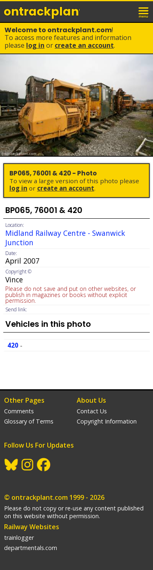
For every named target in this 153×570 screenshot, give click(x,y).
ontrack (42, 12)
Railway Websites (31, 526)
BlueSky (11, 464)
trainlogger (19, 537)
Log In (35, 45)
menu (144, 11)
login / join (126, 11)
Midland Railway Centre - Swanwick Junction (65, 237)
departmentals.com (30, 548)
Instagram (27, 464)
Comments (19, 411)
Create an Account (84, 45)
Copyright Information (107, 421)
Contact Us (92, 411)
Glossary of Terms (28, 421)
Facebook (44, 464)
